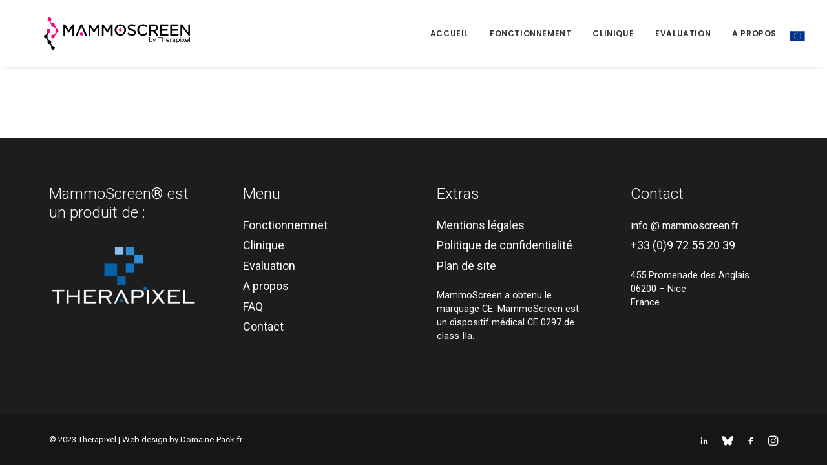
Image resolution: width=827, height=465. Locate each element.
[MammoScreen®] (95, 33)
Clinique (613, 33)
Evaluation (683, 33)
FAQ (253, 306)
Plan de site (466, 266)
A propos (754, 33)
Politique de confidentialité (504, 245)
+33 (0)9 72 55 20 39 (683, 245)
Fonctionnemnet (285, 225)
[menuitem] (453, 33)
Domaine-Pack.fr (211, 439)
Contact (263, 326)
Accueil (449, 33)
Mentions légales (481, 225)
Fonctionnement (530, 33)
